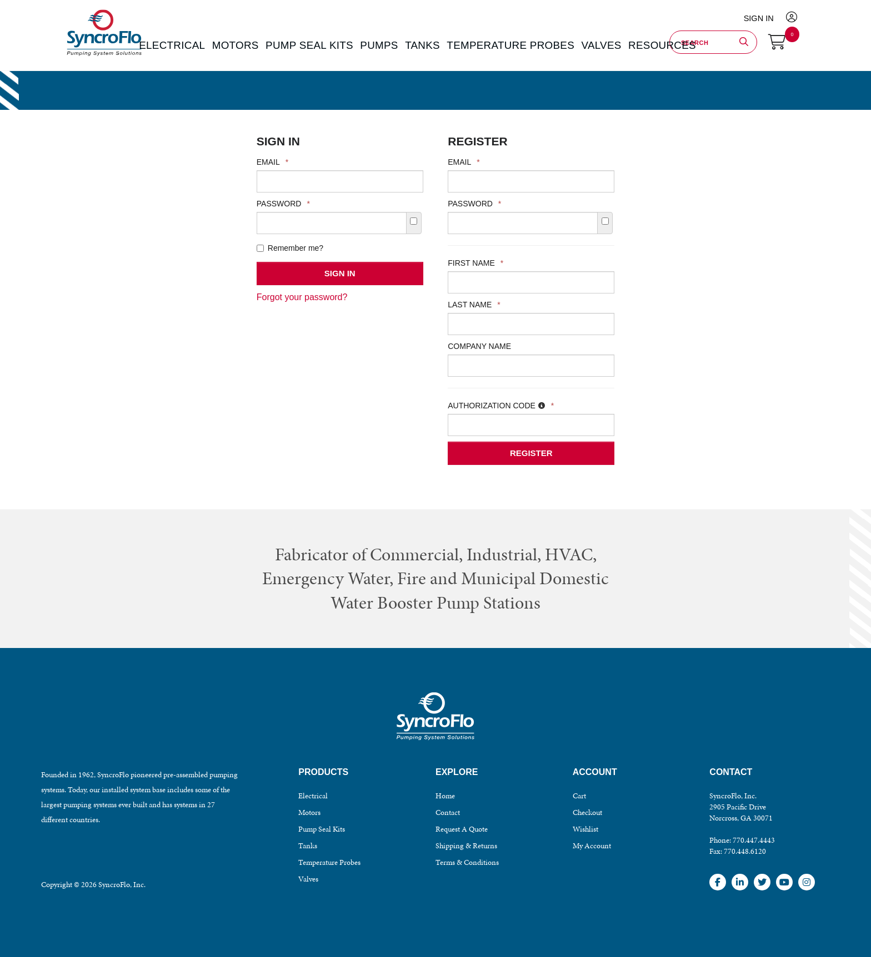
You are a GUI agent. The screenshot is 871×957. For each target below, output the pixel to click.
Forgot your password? (302, 297)
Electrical (313, 796)
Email (272, 162)
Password (283, 203)
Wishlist (585, 829)
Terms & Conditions (467, 862)
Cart (579, 796)
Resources (614, 44)
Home (445, 796)
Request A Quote (462, 829)
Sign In (766, 16)
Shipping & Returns (466, 845)
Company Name (479, 346)
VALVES (564, 44)
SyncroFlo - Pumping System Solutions (102, 56)
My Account (592, 845)
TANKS (421, 44)
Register (531, 453)
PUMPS (383, 44)
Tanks (307, 845)
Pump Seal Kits (321, 829)
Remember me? (290, 248)
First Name (475, 263)
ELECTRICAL (213, 44)
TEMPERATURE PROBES (491, 44)
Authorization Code (501, 405)
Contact (448, 812)
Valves (308, 879)
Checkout (587, 812)
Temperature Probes (329, 862)
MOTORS (265, 44)
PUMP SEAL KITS (326, 44)
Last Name (474, 304)
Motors (309, 812)
